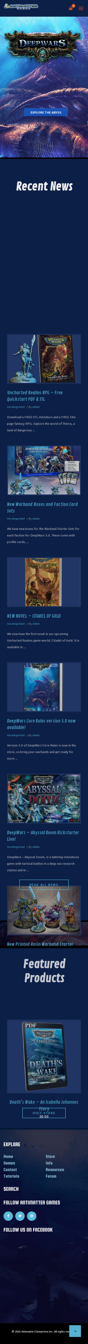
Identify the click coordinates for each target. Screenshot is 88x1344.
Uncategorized (16, 785)
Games (9, 1163)
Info (49, 1163)
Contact (10, 1169)
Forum (51, 1176)
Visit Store (44, 1119)
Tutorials (11, 1176)
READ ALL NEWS (44, 879)
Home (8, 1156)
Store (50, 1156)
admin (36, 785)
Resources (55, 1169)
